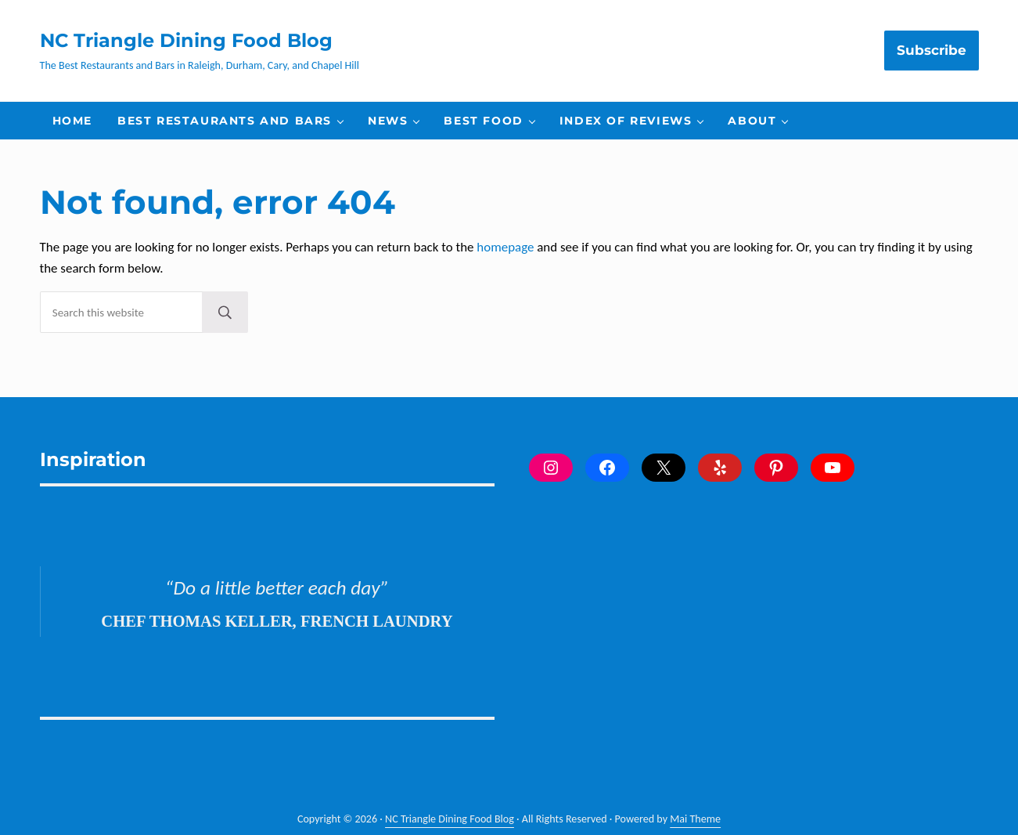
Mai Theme (695, 819)
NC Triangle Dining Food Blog (186, 40)
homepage (505, 247)
